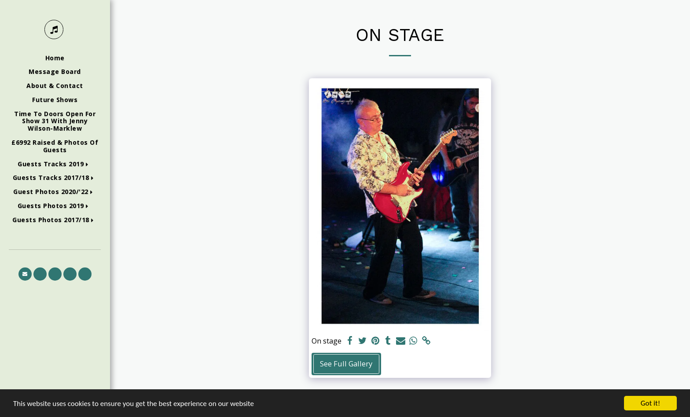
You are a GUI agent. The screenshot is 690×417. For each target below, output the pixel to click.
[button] (55, 164)
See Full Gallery (346, 363)
